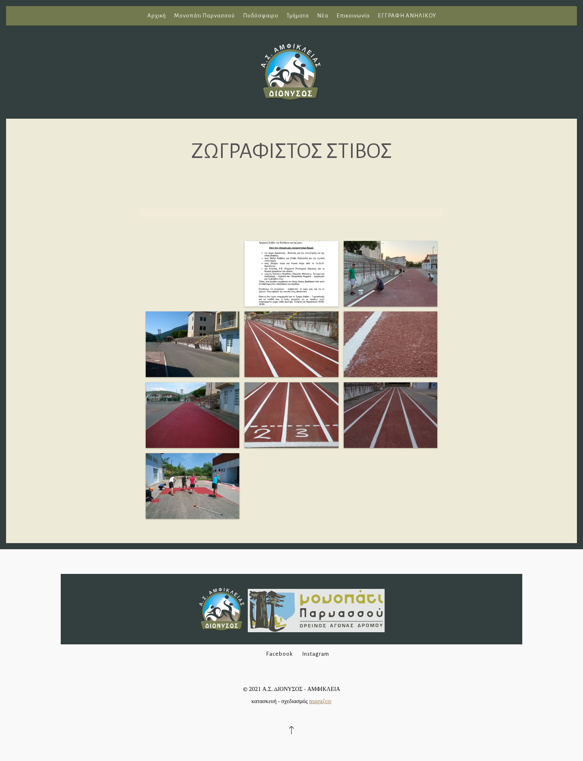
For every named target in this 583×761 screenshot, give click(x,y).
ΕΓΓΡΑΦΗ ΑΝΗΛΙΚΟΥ (407, 16)
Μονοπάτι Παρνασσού (204, 16)
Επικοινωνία (353, 16)
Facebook (279, 654)
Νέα (322, 16)
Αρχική (156, 16)
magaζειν (320, 701)
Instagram (315, 654)
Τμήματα (298, 16)
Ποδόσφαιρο (261, 16)
